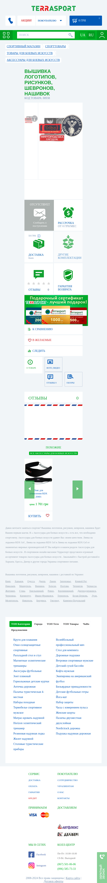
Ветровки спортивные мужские (74, 660)
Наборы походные (24, 702)
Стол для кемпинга (67, 650)
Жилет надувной (23, 738)
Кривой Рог (81, 581)
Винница (39, 586)
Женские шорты (65, 712)
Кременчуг (25, 595)
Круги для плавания (25, 639)
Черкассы (92, 586)
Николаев (10, 586)
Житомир (10, 591)
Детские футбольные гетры (72, 691)
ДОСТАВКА (34, 780)
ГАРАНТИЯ (34, 792)
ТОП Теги (53, 623)
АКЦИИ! (26, 20)
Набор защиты (64, 702)
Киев (7, 581)
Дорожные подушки (68, 655)
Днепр (42, 581)
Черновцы (10, 595)
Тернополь (63, 595)
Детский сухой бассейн (70, 665)
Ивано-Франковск (44, 595)
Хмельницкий (36, 591)
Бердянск (41, 600)
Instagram (37, 866)
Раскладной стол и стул (27, 655)
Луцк (94, 595)
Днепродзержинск (87, 591)
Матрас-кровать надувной (28, 717)
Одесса (30, 581)
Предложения (19, 629)
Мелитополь (11, 600)
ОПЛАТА (32, 786)
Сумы (22, 591)
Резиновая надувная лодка (29, 733)
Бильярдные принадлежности (73, 686)
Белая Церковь (80, 595)
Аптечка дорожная (24, 686)
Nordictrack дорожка (68, 728)
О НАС (60, 792)
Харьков (19, 581)
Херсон (52, 586)
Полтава (64, 586)
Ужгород (54, 600)
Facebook (37, 855)
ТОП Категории (20, 623)
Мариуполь (25, 586)
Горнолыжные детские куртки (31, 681)
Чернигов (78, 586)
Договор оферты (53, 881)
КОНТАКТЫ (63, 798)
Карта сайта (73, 878)
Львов (52, 581)
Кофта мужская (65, 671)
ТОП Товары (71, 623)
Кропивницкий (65, 591)
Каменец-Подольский (74, 600)
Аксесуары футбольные (27, 671)
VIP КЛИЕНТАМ (65, 786)
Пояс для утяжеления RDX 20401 (38, 493)
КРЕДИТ (32, 798)
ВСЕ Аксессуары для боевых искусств (53, 453)
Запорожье (65, 581)
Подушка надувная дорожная (73, 733)
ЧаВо (86, 623)
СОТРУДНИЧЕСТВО (67, 780)
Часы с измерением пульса (72, 707)
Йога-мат (61, 697)
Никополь (27, 600)
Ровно (51, 591)
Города (38, 623)
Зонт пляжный (22, 676)
